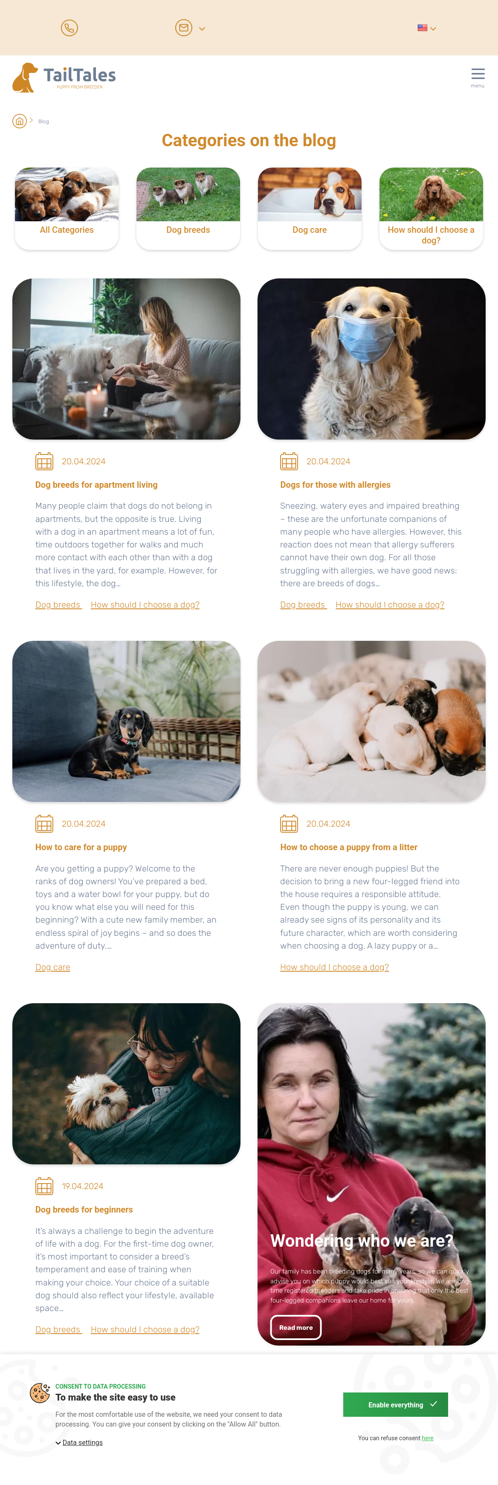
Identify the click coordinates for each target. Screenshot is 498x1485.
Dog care (52, 967)
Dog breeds (58, 604)
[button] (426, 27)
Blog (43, 121)
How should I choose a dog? (145, 604)
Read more (296, 1328)
